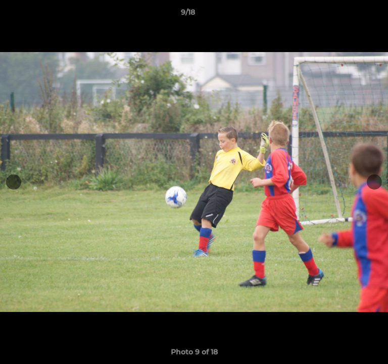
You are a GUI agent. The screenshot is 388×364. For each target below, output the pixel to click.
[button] (352, 14)
